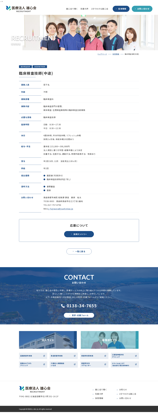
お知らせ (122, 394)
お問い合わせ (124, 403)
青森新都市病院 (63, 358)
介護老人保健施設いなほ (63, 368)
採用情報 (116, 54)
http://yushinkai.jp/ (48, 342)
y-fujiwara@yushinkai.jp (60, 208)
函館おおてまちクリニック (33, 368)
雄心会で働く (72, 8)
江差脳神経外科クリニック (125, 358)
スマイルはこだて (125, 368)
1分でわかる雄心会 (99, 8)
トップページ (102, 54)
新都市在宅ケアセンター (94, 368)
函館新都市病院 (33, 358)
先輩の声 (84, 8)
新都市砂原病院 (94, 358)
